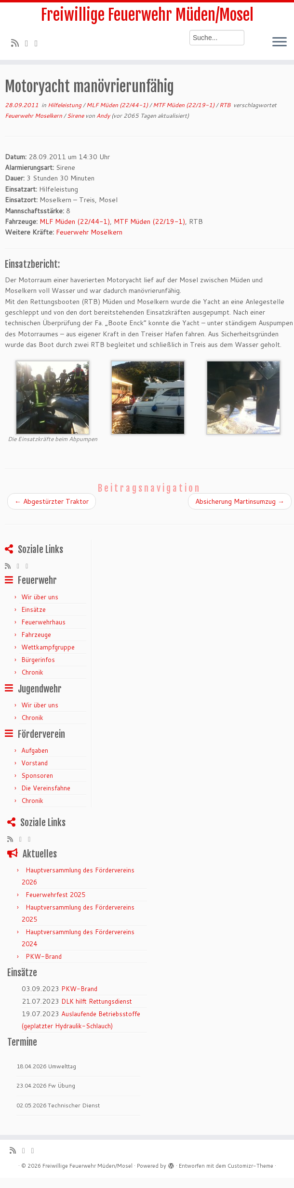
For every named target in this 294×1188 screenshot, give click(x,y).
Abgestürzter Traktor (51, 501)
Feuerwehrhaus (43, 622)
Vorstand (34, 763)
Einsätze (33, 609)
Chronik (32, 672)
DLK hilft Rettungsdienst (96, 1001)
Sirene (76, 115)
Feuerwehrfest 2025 (55, 894)
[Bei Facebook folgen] (39, 43)
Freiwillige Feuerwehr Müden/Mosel (147, 15)
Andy (103, 115)
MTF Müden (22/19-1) (184, 105)
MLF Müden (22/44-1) (117, 105)
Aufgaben (34, 750)
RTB (225, 105)
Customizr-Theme (250, 1166)
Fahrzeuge (36, 634)
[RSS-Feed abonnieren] (18, 43)
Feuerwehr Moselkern (34, 115)
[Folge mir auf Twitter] (30, 43)
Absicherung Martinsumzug (239, 501)
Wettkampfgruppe (48, 647)
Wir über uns (39, 597)
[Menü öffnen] (279, 42)
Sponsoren (37, 775)
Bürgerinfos (38, 659)
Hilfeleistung (65, 105)
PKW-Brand (44, 956)
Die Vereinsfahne (45, 788)
